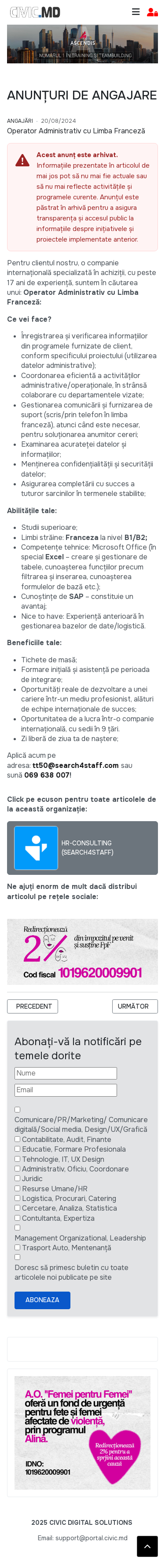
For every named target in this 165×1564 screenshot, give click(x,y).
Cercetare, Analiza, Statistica (69, 1208)
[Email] (66, 1090)
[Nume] (66, 1073)
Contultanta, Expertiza (58, 1218)
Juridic (32, 1178)
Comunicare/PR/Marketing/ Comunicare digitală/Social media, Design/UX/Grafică (81, 1124)
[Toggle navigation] (136, 12)
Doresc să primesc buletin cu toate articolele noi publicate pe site (71, 1272)
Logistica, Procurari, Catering (69, 1198)
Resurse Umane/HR (55, 1188)
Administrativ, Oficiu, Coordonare (75, 1169)
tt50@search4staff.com (76, 765)
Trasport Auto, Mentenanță (66, 1247)
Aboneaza (42, 1300)
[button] (152, 12)
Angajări (20, 121)
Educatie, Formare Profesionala (74, 1149)
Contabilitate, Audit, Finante (66, 1139)
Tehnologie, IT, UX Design (63, 1159)
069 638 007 (47, 775)
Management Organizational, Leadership (80, 1238)
